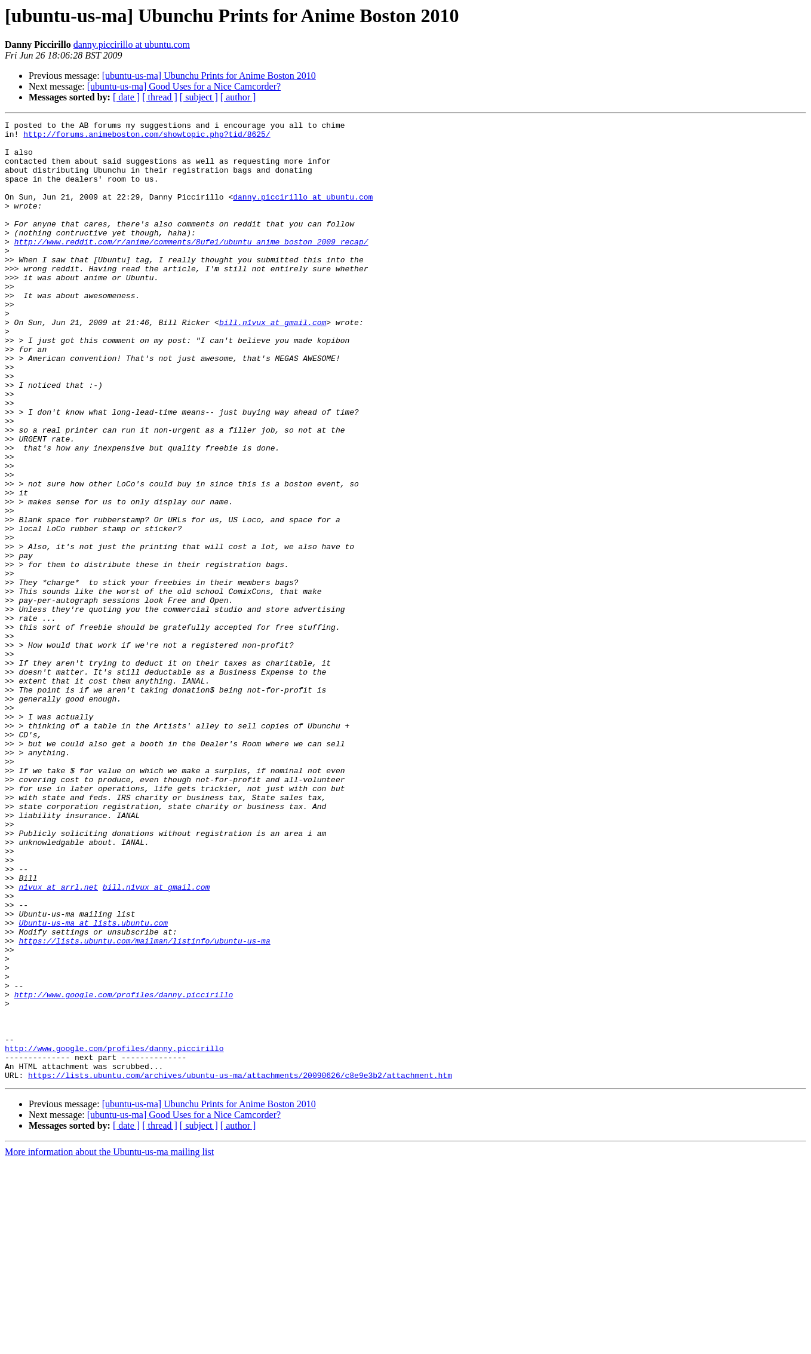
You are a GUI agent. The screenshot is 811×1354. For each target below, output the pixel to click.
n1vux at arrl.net (58, 1041)
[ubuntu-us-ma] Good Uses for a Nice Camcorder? (184, 86)
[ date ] (126, 97)
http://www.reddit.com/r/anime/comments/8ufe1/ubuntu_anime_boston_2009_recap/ (191, 266)
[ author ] (238, 97)
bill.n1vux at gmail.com (272, 363)
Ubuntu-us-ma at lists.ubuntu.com (93, 1084)
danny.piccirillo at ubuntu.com (131, 44)
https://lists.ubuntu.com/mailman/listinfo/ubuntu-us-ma (144, 1105)
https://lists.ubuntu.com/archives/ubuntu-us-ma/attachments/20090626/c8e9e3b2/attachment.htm (240, 1266)
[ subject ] (199, 97)
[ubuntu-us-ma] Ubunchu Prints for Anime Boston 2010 (209, 76)
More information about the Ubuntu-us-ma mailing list (109, 1343)
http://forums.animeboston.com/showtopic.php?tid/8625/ (146, 137)
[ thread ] (159, 97)
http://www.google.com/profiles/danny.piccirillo (124, 1170)
